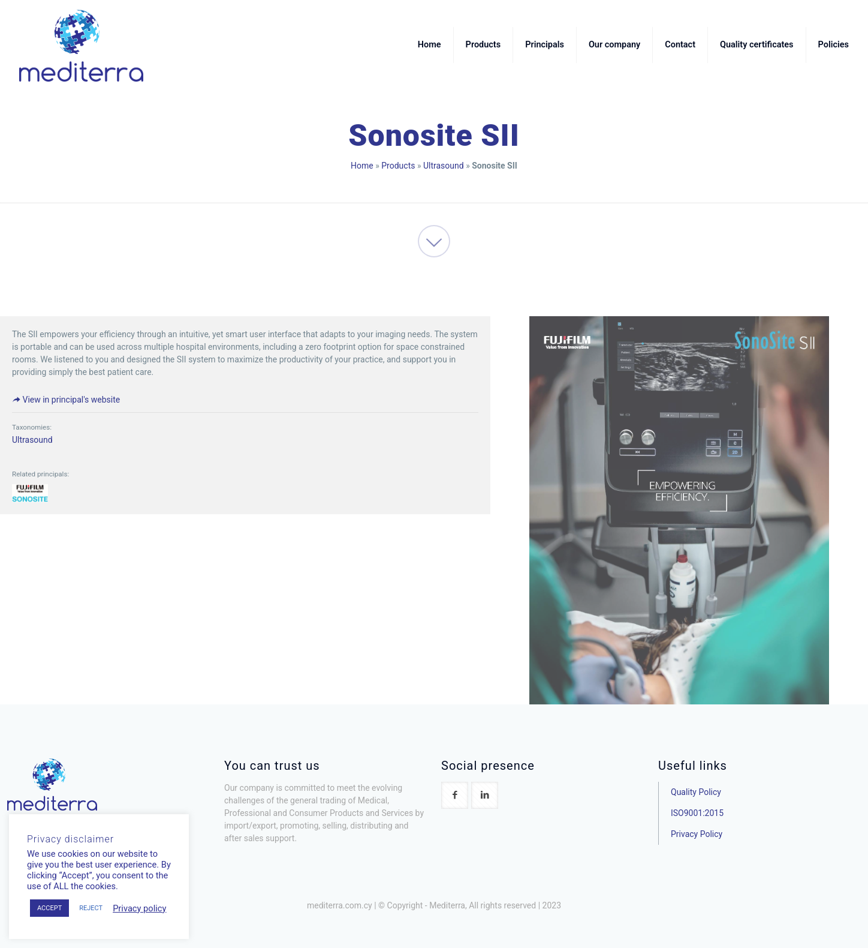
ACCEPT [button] (49, 908)
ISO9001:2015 (697, 813)
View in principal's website (66, 399)
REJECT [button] (91, 908)
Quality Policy (696, 792)
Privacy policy (139, 908)
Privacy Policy (696, 834)
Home (362, 165)
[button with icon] (454, 795)
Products (398, 165)
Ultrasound (443, 165)
